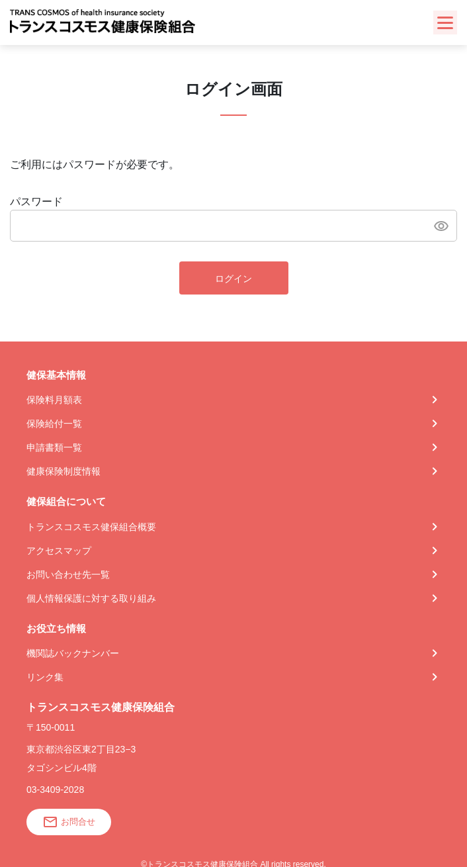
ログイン (233, 278)
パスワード (36, 201)
